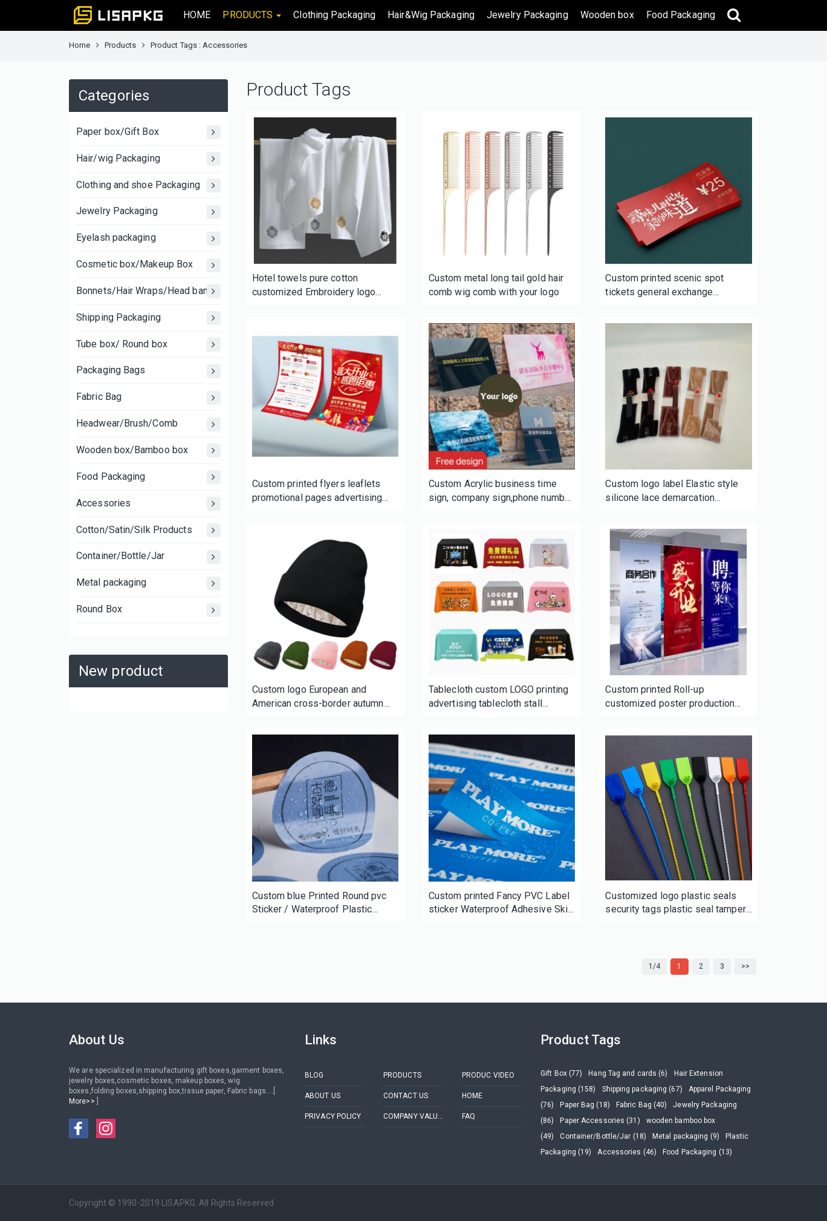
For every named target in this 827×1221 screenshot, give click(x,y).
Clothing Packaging (334, 15)
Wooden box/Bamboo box (148, 450)
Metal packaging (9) (685, 1136)
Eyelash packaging (148, 239)
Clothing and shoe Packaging (148, 185)
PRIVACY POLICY (333, 1116)
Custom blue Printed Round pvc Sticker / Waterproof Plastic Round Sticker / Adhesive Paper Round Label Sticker (320, 903)
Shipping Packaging (148, 318)
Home (79, 45)
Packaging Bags (148, 371)
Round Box (148, 610)
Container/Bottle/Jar (148, 557)
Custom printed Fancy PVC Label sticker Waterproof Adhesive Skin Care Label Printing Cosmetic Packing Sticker (500, 903)
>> (745, 966)
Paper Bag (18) (584, 1105)
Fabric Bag (148, 398)
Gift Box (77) (561, 1073)
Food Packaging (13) (697, 1152)
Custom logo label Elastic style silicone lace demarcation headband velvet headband (671, 491)
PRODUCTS (402, 1075)
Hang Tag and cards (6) (627, 1073)
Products (121, 45)
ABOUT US (322, 1096)
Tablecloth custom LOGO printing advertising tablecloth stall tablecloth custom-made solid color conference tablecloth (498, 697)
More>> (83, 1101)
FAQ (468, 1116)
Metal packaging (148, 584)
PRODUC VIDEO (488, 1075)
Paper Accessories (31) (600, 1120)
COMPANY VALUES (413, 1116)
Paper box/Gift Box (148, 132)
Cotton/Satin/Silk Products (148, 530)
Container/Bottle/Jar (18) (603, 1136)
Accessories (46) (627, 1152)
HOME (196, 15)
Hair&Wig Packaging (431, 15)
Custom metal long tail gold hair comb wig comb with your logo (496, 285)
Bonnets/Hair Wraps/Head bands (148, 291)
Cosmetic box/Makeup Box (148, 265)
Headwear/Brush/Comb (148, 424)
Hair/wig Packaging (148, 159)
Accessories (148, 504)
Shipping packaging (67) (642, 1089)
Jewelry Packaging (527, 15)
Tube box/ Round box (148, 345)
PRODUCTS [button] (251, 15)
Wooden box (607, 15)
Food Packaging (680, 15)
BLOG (314, 1075)
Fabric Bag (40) (641, 1105)
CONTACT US (405, 1096)
